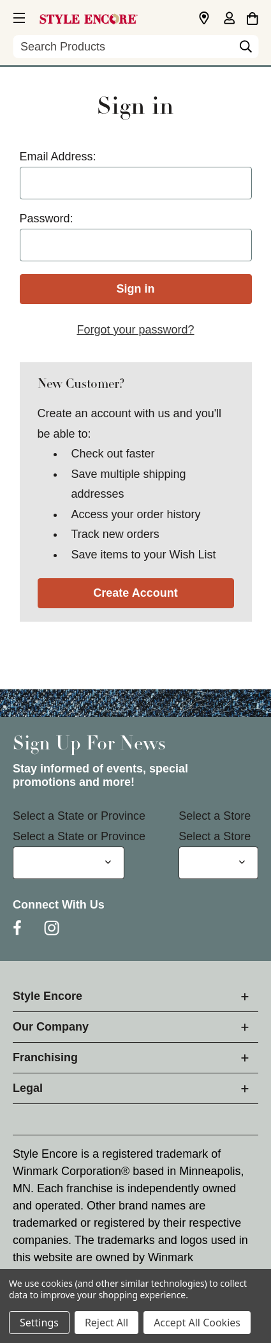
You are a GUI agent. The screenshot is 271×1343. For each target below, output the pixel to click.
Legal (28, 1088)
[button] (18, 16)
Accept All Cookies (197, 1323)
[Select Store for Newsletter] (218, 863)
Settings (39, 1323)
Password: (46, 218)
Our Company (51, 1026)
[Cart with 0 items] (252, 16)
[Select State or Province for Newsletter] (68, 863)
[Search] (245, 50)
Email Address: (58, 156)
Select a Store (215, 816)
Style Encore (47, 996)
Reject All (106, 1323)
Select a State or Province (79, 816)
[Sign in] (229, 19)
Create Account (135, 593)
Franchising (45, 1057)
